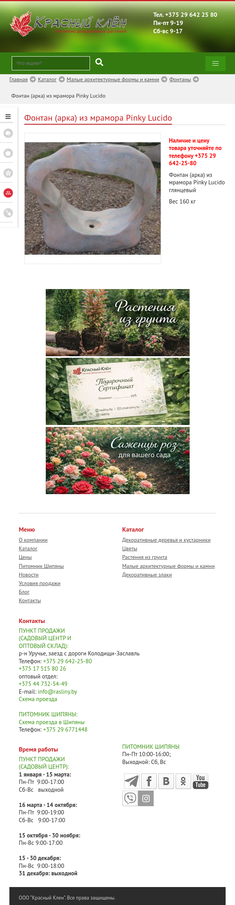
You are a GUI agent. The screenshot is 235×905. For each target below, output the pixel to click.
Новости (29, 574)
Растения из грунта (144, 556)
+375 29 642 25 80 (191, 14)
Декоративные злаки (147, 574)
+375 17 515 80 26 (42, 668)
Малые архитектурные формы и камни (168, 565)
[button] (215, 63)
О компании (33, 539)
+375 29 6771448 (65, 729)
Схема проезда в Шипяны (51, 722)
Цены (25, 556)
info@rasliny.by (57, 691)
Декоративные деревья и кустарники (166, 539)
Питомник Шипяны (41, 565)
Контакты (30, 600)
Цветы (130, 548)
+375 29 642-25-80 (192, 159)
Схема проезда (38, 699)
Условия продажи (40, 583)
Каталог (28, 548)
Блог (24, 591)
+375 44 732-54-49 (43, 683)
